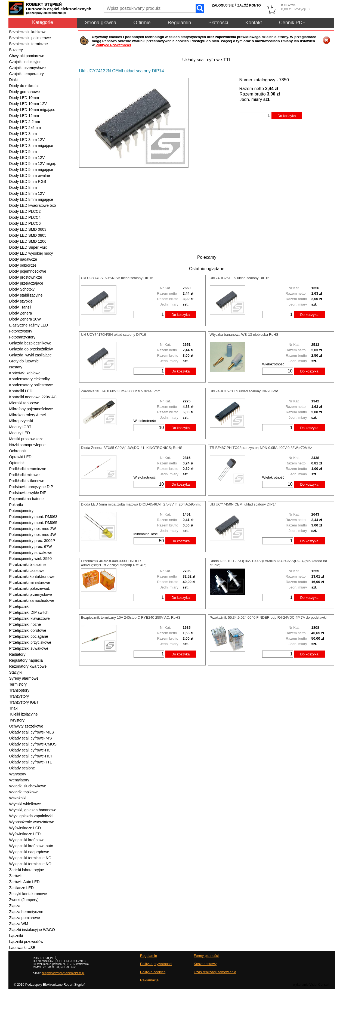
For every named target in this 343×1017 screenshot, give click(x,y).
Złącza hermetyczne (26, 912)
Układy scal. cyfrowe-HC (30, 750)
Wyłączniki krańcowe (27, 840)
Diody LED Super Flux (28, 247)
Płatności (218, 22)
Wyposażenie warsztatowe (31, 822)
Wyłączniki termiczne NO (30, 864)
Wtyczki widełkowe (25, 804)
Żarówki (16, 876)
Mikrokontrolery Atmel (27, 415)
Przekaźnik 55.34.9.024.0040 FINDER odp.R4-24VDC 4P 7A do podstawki (268, 617)
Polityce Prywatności (113, 45)
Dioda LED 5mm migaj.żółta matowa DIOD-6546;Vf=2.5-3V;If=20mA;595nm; (141, 504)
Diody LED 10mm (24, 97)
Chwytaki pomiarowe (26, 56)
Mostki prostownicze (26, 439)
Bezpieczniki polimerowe (30, 38)
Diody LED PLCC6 (25, 223)
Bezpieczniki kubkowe (28, 32)
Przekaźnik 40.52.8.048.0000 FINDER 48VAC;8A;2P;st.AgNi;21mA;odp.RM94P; (113, 563)
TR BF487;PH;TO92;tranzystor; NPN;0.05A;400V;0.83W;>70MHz (261, 448)
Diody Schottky (22, 289)
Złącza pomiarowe (24, 918)
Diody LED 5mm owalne (29, 175)
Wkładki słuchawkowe (27, 786)
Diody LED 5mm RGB (27, 181)
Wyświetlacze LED (25, 834)
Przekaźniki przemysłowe (30, 594)
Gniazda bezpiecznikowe (30, 343)
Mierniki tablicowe (24, 403)
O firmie (142, 22)
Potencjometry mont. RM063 (33, 516)
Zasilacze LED (21, 888)
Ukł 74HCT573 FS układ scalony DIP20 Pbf (244, 391)
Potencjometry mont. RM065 (33, 522)
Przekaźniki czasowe (27, 570)
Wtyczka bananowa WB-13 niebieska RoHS (244, 334)
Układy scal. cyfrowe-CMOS (33, 744)
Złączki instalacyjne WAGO (32, 929)
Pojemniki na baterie (26, 499)
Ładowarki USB (22, 947)
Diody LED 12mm (24, 115)
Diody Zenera (20, 313)
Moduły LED (19, 433)
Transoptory (19, 690)
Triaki (13, 708)
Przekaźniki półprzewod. (29, 588)
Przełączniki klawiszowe (29, 618)
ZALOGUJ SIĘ (223, 5)
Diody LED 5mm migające (31, 169)
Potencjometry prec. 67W (30, 546)
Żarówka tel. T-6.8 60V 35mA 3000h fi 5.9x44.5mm (120, 391)
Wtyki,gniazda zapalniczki (31, 816)
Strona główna (100, 22)
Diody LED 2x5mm (25, 127)
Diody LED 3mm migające (31, 145)
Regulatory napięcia (26, 660)
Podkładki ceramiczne (27, 469)
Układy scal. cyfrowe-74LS (31, 732)
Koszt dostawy (205, 964)
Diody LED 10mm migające (32, 109)
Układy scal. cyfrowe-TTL (30, 762)
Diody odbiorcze (22, 265)
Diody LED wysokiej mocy (31, 253)
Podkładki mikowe (24, 475)
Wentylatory (19, 780)
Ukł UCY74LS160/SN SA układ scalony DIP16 (117, 278)
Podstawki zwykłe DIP (28, 493)
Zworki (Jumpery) (24, 900)
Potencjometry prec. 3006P (32, 540)
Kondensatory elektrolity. (30, 379)
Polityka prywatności (156, 964)
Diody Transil (20, 307)
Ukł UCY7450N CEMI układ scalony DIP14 (243, 504)
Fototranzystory (22, 337)
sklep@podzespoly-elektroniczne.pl (63, 973)
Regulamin (179, 22)
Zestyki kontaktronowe (28, 894)
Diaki (13, 80)
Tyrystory (17, 720)
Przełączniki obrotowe (27, 630)
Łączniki (16, 935)
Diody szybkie (21, 301)
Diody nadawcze (23, 259)
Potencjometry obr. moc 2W (32, 528)
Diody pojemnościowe (27, 271)
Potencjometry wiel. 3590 (30, 558)
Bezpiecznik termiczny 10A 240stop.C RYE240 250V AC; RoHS (131, 617)
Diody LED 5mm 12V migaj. (32, 163)
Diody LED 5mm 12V (27, 157)
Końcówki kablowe (25, 373)
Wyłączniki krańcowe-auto (31, 846)
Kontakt (253, 22)
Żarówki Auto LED (24, 882)
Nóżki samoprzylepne (27, 445)
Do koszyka (286, 116)
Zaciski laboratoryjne (26, 870)
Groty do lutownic (24, 361)
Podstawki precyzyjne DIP (31, 487)
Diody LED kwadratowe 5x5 (32, 205)
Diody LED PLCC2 (25, 211)
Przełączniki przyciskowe (30, 642)
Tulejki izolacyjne (23, 714)
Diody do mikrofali (24, 86)
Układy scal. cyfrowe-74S (30, 738)
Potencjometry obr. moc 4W (32, 534)
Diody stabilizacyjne (26, 295)
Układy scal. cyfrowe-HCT (31, 756)
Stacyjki (15, 672)
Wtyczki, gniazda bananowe (33, 810)
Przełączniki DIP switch (28, 612)
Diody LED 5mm (23, 151)
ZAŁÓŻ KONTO (249, 5)
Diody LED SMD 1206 (28, 241)
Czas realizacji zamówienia (215, 972)
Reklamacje (149, 980)
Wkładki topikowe (24, 792)
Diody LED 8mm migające (31, 199)
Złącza (14, 906)
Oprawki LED (20, 457)
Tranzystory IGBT (24, 702)
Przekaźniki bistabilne (27, 564)
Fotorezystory (20, 331)
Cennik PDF (292, 22)
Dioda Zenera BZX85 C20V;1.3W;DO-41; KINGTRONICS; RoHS (132, 448)
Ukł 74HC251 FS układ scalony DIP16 (240, 278)
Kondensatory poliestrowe (31, 385)
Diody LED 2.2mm (24, 121)
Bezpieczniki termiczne (28, 44)
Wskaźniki (17, 798)
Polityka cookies (152, 972)
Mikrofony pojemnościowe (31, 409)
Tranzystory (19, 696)
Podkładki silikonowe (26, 481)
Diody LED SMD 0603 (28, 229)
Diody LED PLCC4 (25, 217)
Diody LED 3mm (23, 133)
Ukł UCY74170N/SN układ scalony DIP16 (113, 334)
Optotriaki (17, 463)
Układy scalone (22, 768)
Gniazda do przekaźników (31, 349)
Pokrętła (16, 505)
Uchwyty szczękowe (26, 726)
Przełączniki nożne (25, 624)
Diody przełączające (26, 283)
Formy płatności (206, 956)
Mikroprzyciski (21, 421)
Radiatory (17, 654)
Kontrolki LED (21, 391)
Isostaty (15, 367)
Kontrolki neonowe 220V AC (33, 397)
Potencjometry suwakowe (30, 552)
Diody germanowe (24, 92)
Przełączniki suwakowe (28, 648)
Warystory (17, 774)
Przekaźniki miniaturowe (29, 582)
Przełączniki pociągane (28, 636)
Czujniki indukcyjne (25, 62)
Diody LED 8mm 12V (27, 193)
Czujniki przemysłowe (27, 68)
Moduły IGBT (20, 427)
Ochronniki (18, 451)
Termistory (18, 684)
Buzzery (16, 50)
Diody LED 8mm (23, 187)
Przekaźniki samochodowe (31, 600)
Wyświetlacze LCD (25, 828)
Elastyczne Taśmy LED (28, 325)
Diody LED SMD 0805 (28, 235)
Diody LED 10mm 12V (28, 103)
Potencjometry (21, 510)
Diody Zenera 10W (25, 319)
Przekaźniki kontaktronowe (32, 576)
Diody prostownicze (25, 277)
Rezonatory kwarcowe (28, 666)
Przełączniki (19, 606)
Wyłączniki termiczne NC (30, 858)
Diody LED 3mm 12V (27, 139)
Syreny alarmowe (24, 678)
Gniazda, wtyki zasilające (30, 355)
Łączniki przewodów (26, 941)
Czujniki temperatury (26, 74)
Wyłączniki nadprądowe (29, 852)
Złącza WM (18, 924)
